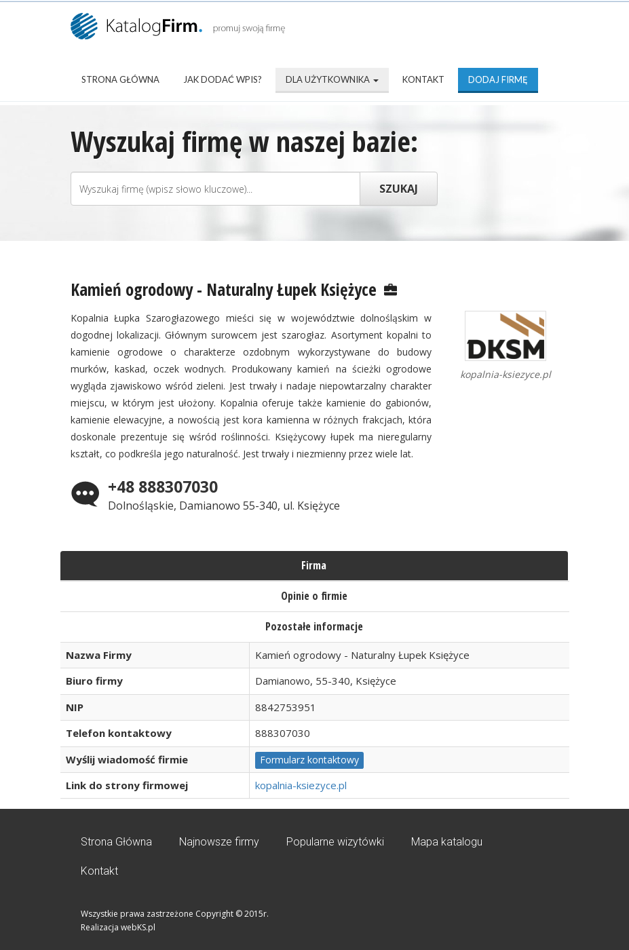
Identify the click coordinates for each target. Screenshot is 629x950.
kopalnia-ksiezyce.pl (301, 785)
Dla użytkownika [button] (332, 79)
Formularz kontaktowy (309, 759)
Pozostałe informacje (314, 626)
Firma (313, 565)
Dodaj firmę (498, 79)
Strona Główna (120, 79)
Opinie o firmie (314, 595)
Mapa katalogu (446, 841)
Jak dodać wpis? (222, 79)
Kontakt (423, 79)
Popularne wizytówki (335, 841)
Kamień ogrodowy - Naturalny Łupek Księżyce (224, 289)
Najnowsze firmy (219, 841)
